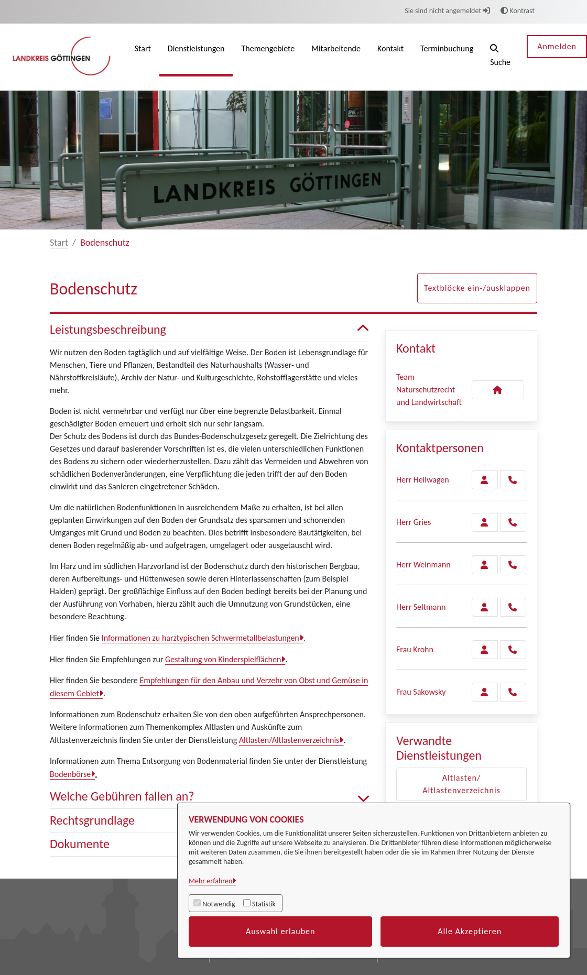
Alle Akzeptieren (470, 931)
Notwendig (218, 904)
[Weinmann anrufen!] (513, 564)
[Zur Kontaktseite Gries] (485, 522)
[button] (500, 57)
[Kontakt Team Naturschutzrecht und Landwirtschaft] (498, 389)
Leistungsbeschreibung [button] (209, 329)
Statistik (264, 904)
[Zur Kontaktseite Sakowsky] (485, 692)
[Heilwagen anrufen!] (513, 479)
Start (59, 242)
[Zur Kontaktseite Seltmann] (485, 607)
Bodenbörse (70, 774)
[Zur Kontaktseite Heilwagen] (485, 479)
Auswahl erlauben (281, 931)
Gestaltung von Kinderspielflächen (223, 659)
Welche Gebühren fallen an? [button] (209, 796)
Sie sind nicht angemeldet (447, 10)
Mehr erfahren (210, 881)
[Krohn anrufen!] (513, 649)
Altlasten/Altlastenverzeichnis (289, 740)
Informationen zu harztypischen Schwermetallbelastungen (200, 638)
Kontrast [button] (518, 10)
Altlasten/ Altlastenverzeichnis (461, 784)
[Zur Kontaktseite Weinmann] (485, 564)
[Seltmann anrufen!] (513, 607)
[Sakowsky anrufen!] (513, 692)
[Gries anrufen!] (513, 522)
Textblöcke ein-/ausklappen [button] (477, 288)
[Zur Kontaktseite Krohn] (485, 649)
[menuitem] (142, 57)
